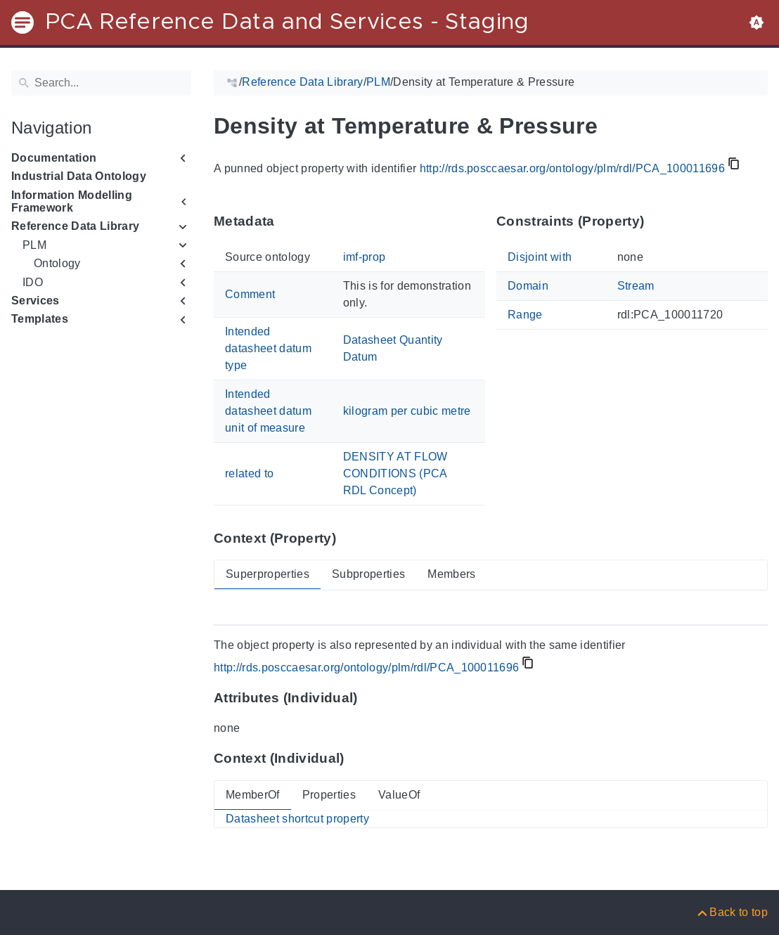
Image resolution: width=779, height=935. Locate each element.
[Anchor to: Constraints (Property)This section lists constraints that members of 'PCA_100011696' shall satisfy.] (658, 221)
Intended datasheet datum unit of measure (268, 411)
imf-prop (364, 257)
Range (525, 315)
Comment (250, 294)
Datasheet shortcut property (297, 819)
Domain (528, 286)
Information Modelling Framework (71, 201)
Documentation (53, 158)
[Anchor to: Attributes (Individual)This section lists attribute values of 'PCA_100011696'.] (371, 698)
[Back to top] (731, 912)
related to (249, 473)
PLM (34, 245)
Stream (636, 286)
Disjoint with (540, 257)
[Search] (101, 83)
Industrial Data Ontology (78, 176)
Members (451, 574)
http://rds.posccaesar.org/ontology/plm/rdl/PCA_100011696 (572, 168)
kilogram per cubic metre (407, 411)
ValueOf (399, 795)
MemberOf (253, 795)
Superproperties (267, 574)
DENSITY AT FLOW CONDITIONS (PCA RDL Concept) (395, 473)
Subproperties (368, 574)
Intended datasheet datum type (268, 348)
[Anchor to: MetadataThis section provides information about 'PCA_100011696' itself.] (289, 221)
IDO (32, 282)
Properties (329, 795)
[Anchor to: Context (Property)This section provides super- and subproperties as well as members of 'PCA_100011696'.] (350, 537)
